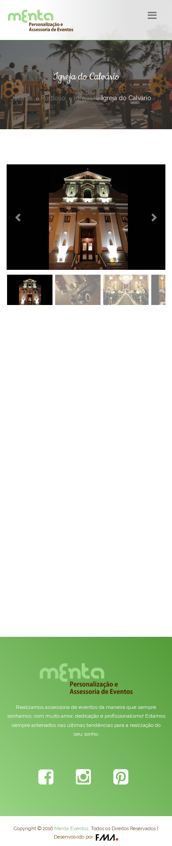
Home (23, 98)
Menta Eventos (71, 828)
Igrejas (83, 98)
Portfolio (53, 98)
